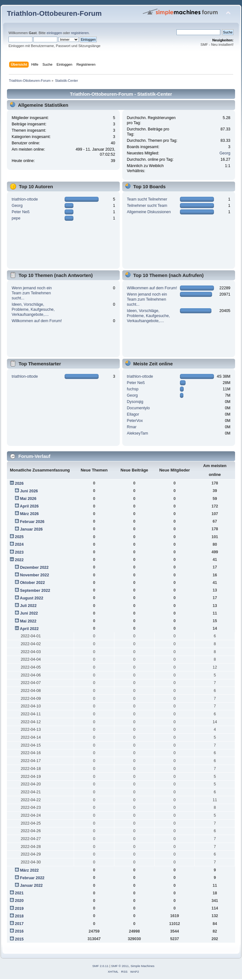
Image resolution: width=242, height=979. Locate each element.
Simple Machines (142, 966)
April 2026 (29, 506)
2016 (19, 931)
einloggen (54, 33)
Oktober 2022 (32, 582)
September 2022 (35, 590)
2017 (19, 924)
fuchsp (133, 389)
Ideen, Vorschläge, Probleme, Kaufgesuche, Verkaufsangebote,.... (33, 309)
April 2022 (29, 629)
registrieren (80, 33)
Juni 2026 (29, 491)
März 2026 (29, 514)
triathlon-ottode (25, 199)
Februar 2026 (32, 522)
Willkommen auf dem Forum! (37, 321)
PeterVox (135, 420)
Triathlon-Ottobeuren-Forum (54, 13)
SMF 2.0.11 (100, 966)
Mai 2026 (28, 498)
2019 (19, 908)
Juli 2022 (28, 606)
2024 (19, 544)
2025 (19, 537)
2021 (19, 893)
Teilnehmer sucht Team (147, 205)
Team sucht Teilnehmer (147, 199)
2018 (19, 916)
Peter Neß (21, 212)
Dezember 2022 (34, 567)
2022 (19, 560)
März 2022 (29, 870)
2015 (19, 939)
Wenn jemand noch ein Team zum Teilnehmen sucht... (32, 293)
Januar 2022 (31, 885)
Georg (224, 153)
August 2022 (31, 598)
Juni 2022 (29, 613)
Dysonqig (135, 401)
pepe (16, 218)
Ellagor (133, 414)
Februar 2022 (32, 878)
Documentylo (138, 408)
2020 (19, 900)
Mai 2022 (28, 621)
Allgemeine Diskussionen (149, 212)
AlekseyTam (137, 433)
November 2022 (34, 575)
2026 (19, 483)
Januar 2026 (31, 529)
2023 (19, 552)
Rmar (131, 427)
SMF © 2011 (120, 966)
